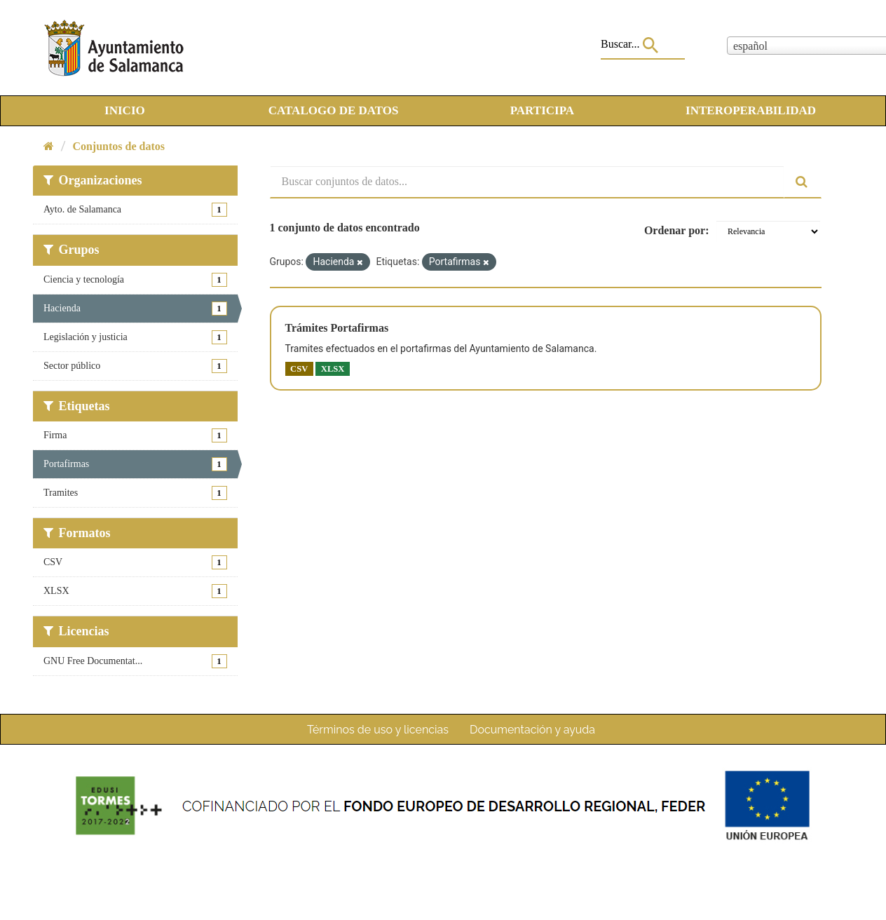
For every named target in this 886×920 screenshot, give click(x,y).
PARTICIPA (542, 110)
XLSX (333, 369)
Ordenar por (674, 230)
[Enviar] (803, 181)
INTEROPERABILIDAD (751, 110)
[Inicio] (48, 146)
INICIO (124, 110)
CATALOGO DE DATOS (333, 110)
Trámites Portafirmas (337, 328)
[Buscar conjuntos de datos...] (527, 181)
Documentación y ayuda (532, 729)
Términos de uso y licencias (378, 729)
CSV (299, 369)
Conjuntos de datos (118, 146)
